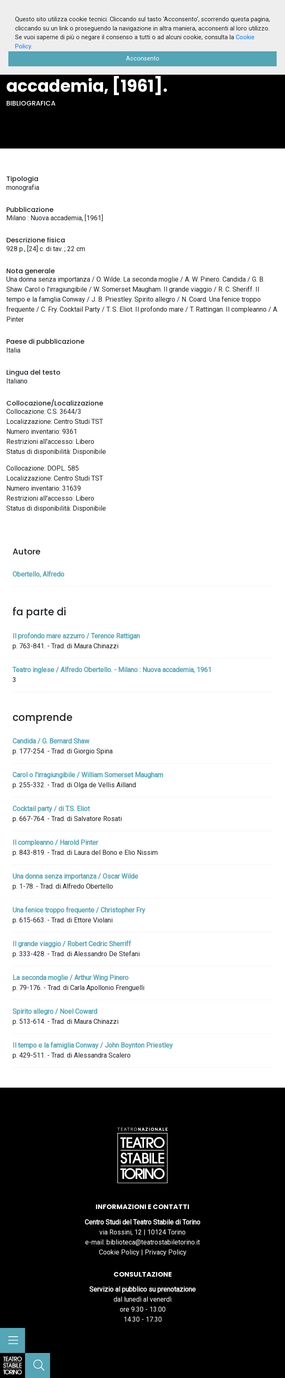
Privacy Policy (166, 1252)
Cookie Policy (119, 1252)
